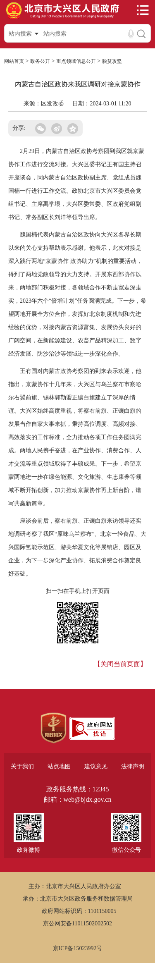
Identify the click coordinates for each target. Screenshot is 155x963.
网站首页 (14, 61)
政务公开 (40, 61)
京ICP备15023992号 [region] (78, 948)
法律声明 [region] (132, 766)
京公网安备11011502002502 (77, 923)
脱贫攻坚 (112, 61)
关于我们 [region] (22, 766)
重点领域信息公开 (76, 61)
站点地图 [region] (59, 766)
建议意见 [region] (95, 766)
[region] (53, 728)
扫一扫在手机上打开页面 (78, 591)
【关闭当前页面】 (120, 663)
